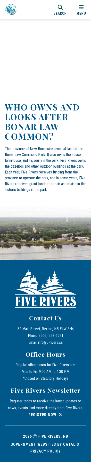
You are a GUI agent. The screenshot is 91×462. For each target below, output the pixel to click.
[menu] (81, 9)
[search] (60, 9)
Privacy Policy (45, 451)
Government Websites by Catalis (44, 444)
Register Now (42, 414)
